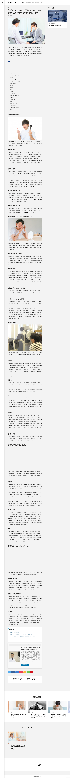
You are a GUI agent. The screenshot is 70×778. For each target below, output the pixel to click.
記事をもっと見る (24, 664)
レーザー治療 (12, 99)
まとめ (11, 109)
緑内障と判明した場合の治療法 (15, 95)
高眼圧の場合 (12, 77)
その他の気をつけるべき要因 (15, 81)
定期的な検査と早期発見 (14, 107)
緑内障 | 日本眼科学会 (14, 632)
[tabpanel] (57, 19)
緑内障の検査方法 (13, 83)
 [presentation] (65, 696)
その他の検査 (12, 93)
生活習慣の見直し (13, 105)
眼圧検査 (12, 85)
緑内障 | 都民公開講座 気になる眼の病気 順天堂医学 (21, 634)
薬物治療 (12, 97)
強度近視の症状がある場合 (15, 75)
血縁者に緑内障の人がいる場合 (15, 79)
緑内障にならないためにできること (16, 103)
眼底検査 (12, 87)
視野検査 (12, 91)
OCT (11, 89)
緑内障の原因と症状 (13, 64)
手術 (11, 101)
